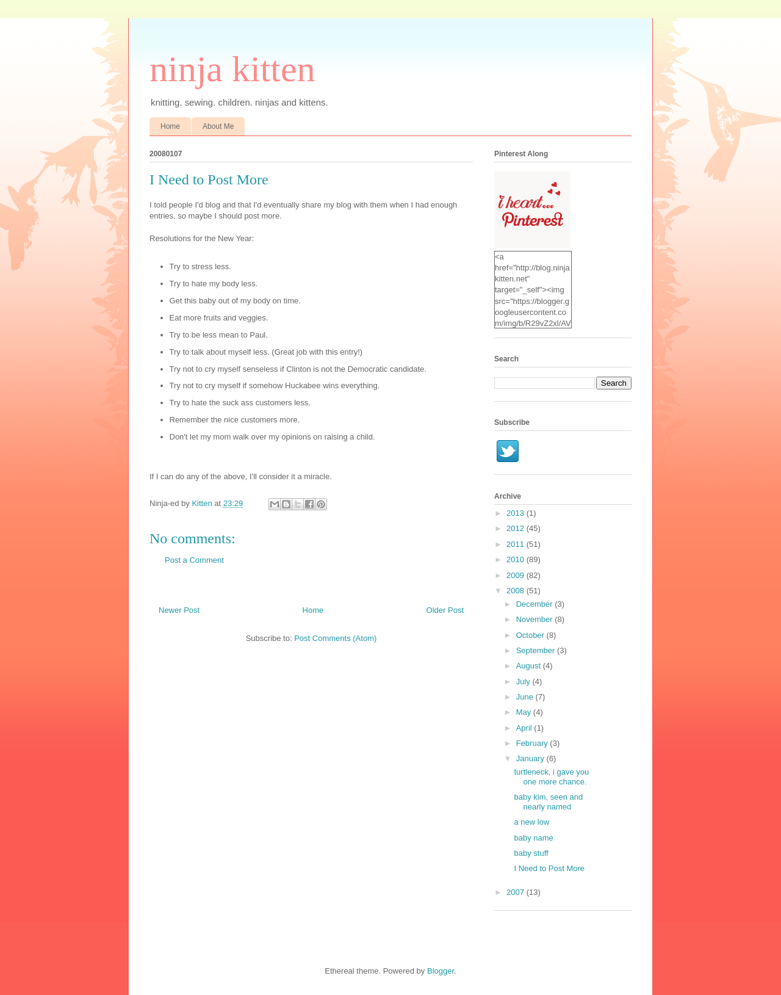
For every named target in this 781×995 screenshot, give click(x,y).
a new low (531, 822)
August (529, 665)
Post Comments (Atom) (335, 638)
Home (170, 126)
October (531, 635)
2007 (516, 892)
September (536, 650)
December (535, 604)
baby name (533, 837)
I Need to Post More (549, 868)
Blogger (440, 970)
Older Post (445, 610)
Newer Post (179, 610)
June (526, 696)
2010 (516, 559)
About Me (218, 126)
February (533, 743)
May (524, 712)
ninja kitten (232, 69)
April (525, 728)
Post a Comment (194, 560)
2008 (516, 590)
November (535, 619)
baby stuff (531, 853)
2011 (516, 544)
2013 (516, 513)
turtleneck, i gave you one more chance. (551, 776)
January (531, 758)
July (524, 681)
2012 (516, 528)
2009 (516, 575)
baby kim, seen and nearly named (548, 801)
